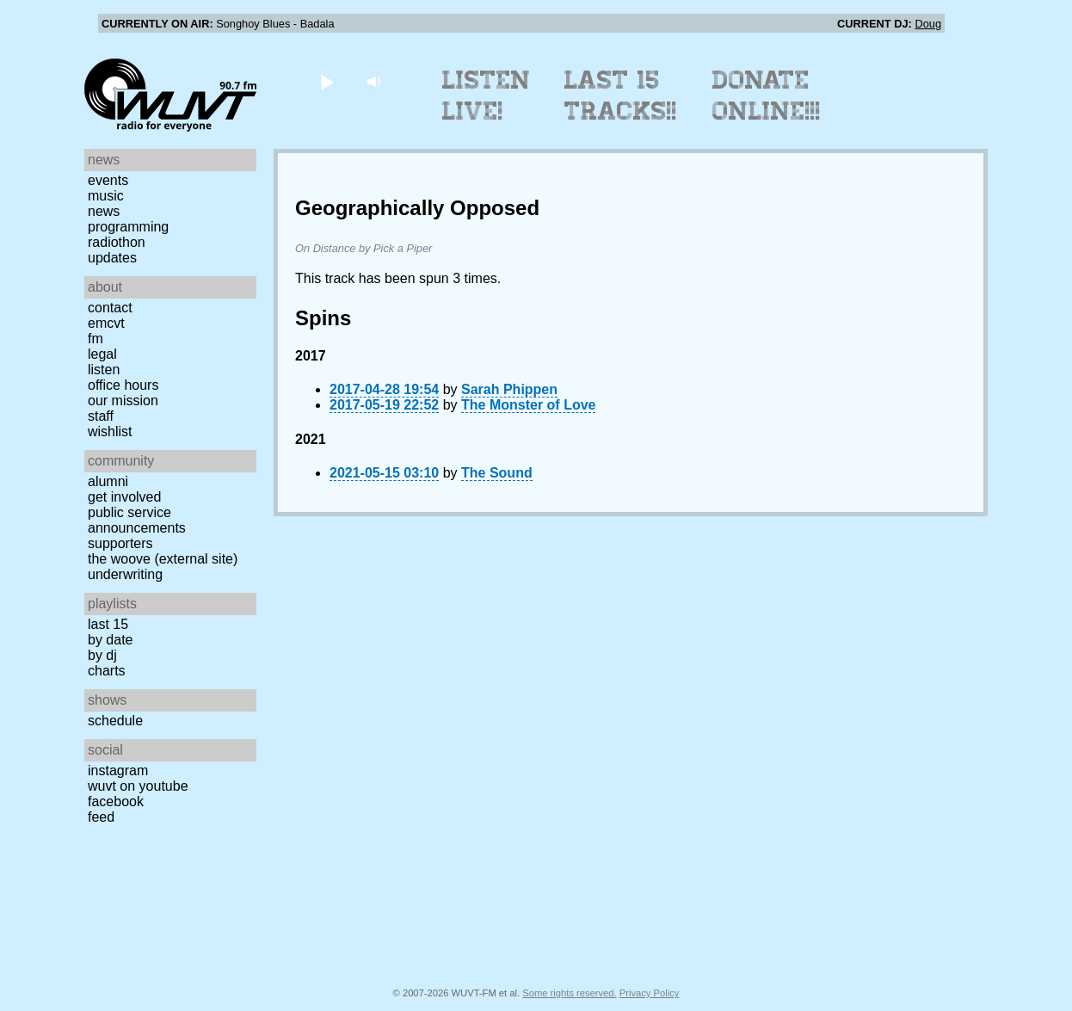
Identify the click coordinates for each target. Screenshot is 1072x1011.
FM (95, 338)
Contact (110, 307)
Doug (928, 23)
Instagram (118, 770)
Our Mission (123, 400)
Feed (101, 817)
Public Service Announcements (137, 520)
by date (110, 639)
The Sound (497, 472)
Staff (101, 416)
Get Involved (124, 497)
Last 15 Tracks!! (620, 95)
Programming (128, 226)
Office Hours (123, 385)
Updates (112, 257)
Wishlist (110, 431)
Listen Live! (486, 95)
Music (106, 195)
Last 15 (108, 624)
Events (108, 180)
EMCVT (106, 323)
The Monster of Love (528, 405)
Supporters (120, 543)
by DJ (102, 655)
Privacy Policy (649, 993)
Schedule (115, 720)
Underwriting (125, 574)
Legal (102, 354)
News (104, 211)
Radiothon (116, 242)
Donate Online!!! (766, 95)
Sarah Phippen (509, 389)
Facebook (116, 801)
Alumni (108, 481)
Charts (107, 670)
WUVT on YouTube (138, 786)
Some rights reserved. (569, 993)
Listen (104, 369)
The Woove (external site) (162, 559)
